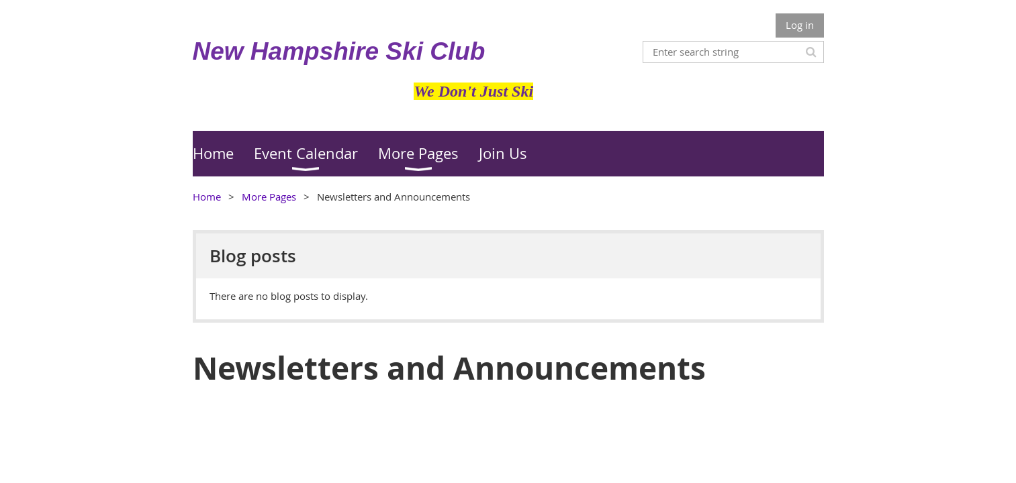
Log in (800, 25)
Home (207, 196)
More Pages (269, 196)
